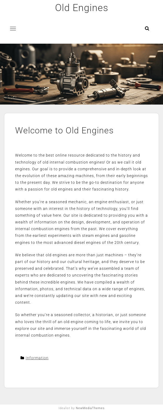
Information (37, 358)
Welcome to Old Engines (64, 130)
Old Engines (81, 7)
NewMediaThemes (90, 408)
